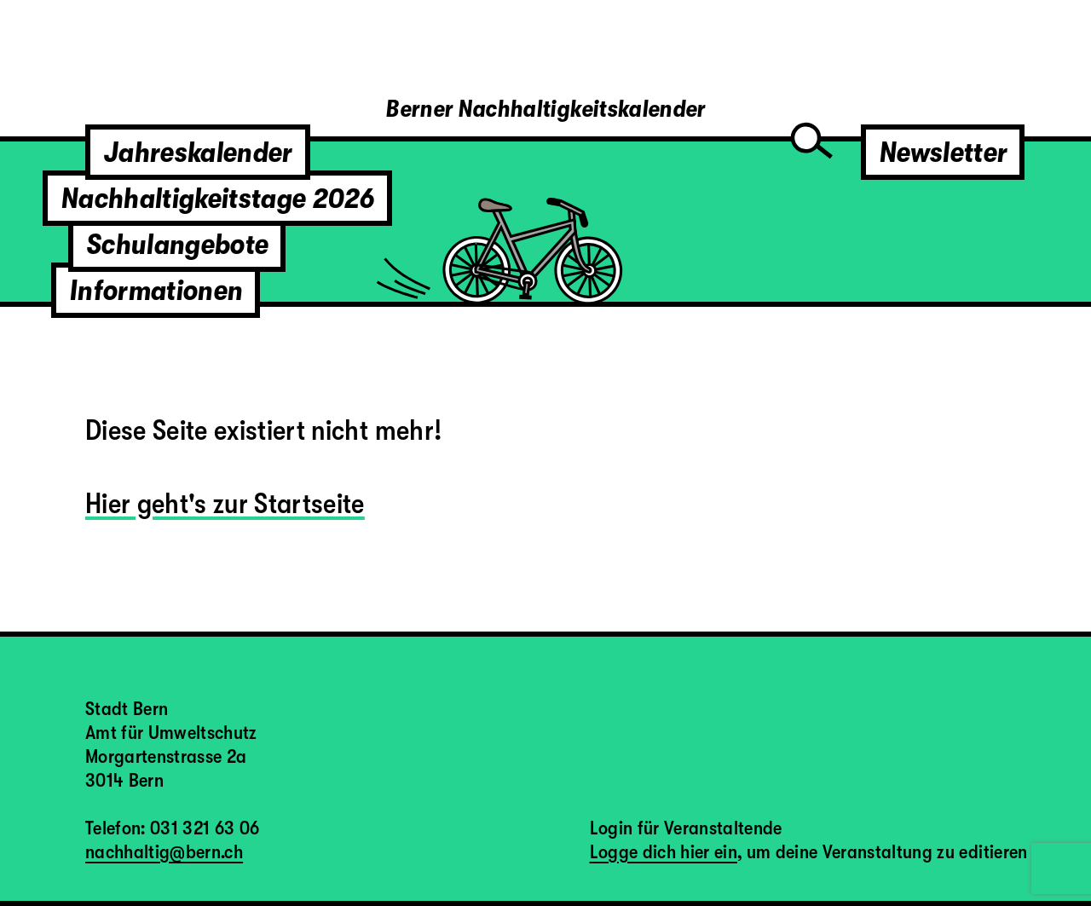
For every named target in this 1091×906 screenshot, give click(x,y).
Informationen (155, 290)
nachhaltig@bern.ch (164, 851)
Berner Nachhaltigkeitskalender (545, 109)
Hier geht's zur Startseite (225, 503)
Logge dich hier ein (663, 851)
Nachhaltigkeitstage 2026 (217, 198)
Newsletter (943, 152)
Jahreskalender (197, 152)
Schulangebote (177, 244)
